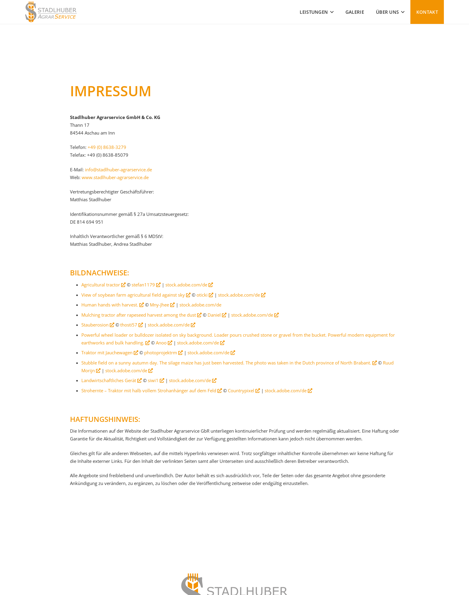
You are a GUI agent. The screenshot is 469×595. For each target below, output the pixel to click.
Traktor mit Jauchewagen (109, 353)
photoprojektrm (163, 353)
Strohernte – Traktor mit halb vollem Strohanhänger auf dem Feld (151, 390)
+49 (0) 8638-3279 (107, 147)
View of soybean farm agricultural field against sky (136, 295)
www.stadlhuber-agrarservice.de (115, 177)
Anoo (164, 343)
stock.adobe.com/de (189, 285)
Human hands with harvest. (112, 305)
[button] (331, 12)
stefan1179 (146, 285)
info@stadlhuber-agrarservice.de (118, 170)
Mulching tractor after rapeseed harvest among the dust (141, 315)
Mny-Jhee (162, 305)
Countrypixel (244, 390)
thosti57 (131, 325)
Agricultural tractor (103, 285)
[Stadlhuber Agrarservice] (51, 11)
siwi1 (156, 380)
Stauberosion (97, 325)
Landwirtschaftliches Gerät (111, 380)
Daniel (217, 315)
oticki (205, 295)
